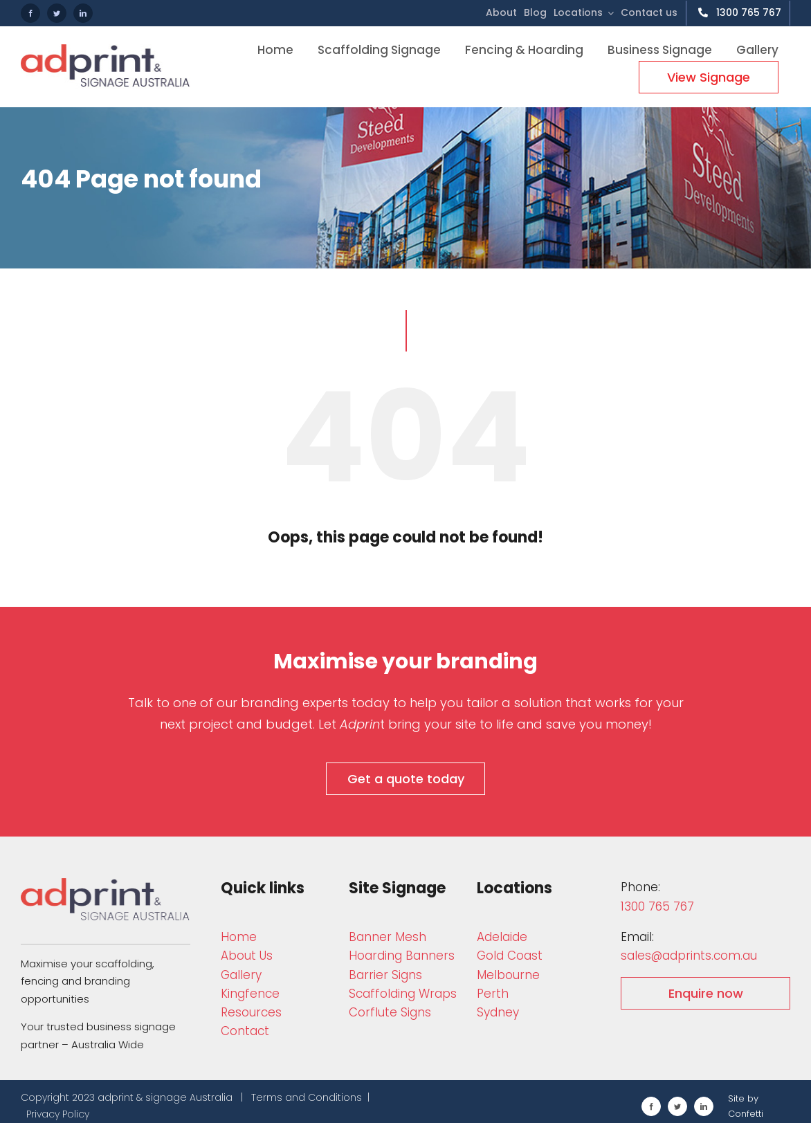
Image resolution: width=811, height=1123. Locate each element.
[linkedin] (83, 13)
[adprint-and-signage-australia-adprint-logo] (105, 884)
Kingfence (250, 993)
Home (239, 937)
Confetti (745, 1113)
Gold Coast (510, 955)
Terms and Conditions (306, 1097)
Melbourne (508, 975)
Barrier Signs (385, 975)
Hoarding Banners (402, 955)
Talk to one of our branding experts (238, 702)
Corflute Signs (390, 1012)
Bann (387, 937)
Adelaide (502, 937)
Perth (493, 993)
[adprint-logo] (105, 50)
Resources (251, 1012)
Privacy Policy (57, 1114)
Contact (245, 1031)
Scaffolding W (403, 993)
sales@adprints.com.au (689, 955)
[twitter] (56, 13)
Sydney (498, 1012)
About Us (247, 955)
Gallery (241, 975)
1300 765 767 (657, 906)
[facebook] (30, 13)
